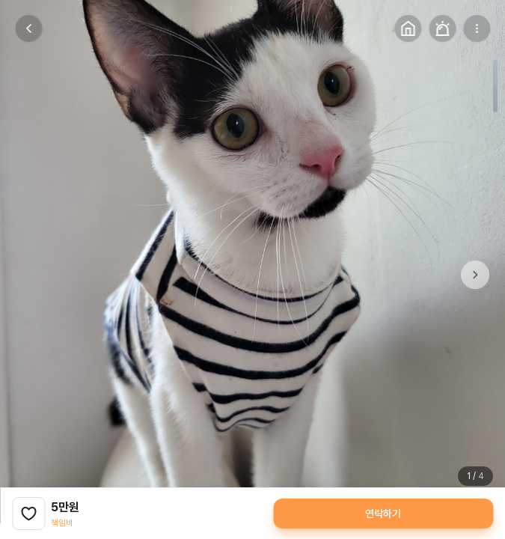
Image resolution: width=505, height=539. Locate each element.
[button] (475, 275)
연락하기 (383, 514)
